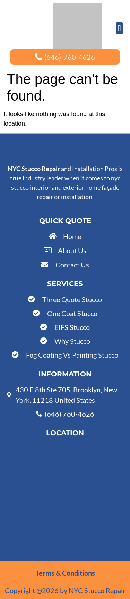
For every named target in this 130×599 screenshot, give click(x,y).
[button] (119, 28)
